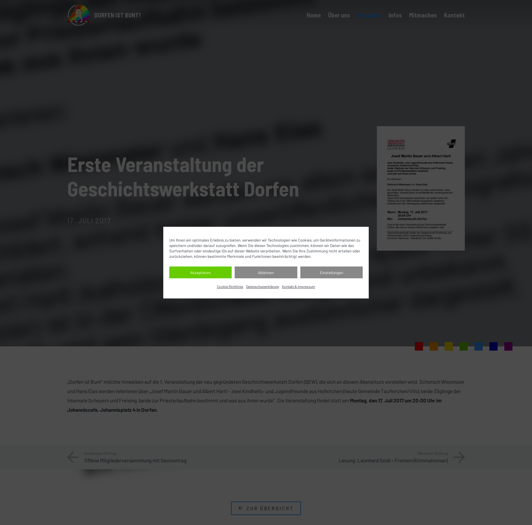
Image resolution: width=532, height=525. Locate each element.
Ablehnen (266, 272)
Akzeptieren (200, 272)
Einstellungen (331, 272)
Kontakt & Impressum (298, 286)
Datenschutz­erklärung (262, 286)
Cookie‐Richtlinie (230, 286)
